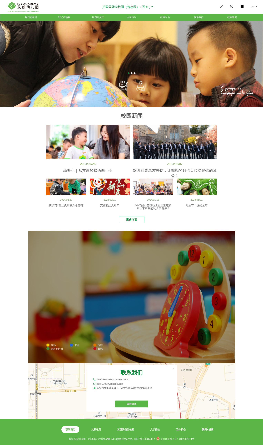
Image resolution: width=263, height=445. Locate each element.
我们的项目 (64, 17)
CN (252, 6)
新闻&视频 (207, 429)
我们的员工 (98, 17)
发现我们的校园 (125, 429)
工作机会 (181, 429)
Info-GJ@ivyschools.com (110, 383)
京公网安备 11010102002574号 (175, 438)
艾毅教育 (96, 429)
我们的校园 (31, 17)
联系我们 (199, 17)
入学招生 (131, 17)
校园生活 (165, 17)
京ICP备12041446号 (145, 439)
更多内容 (131, 219)
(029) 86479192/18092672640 (113, 379)
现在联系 (131, 404)
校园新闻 (232, 17)
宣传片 (123, 86)
